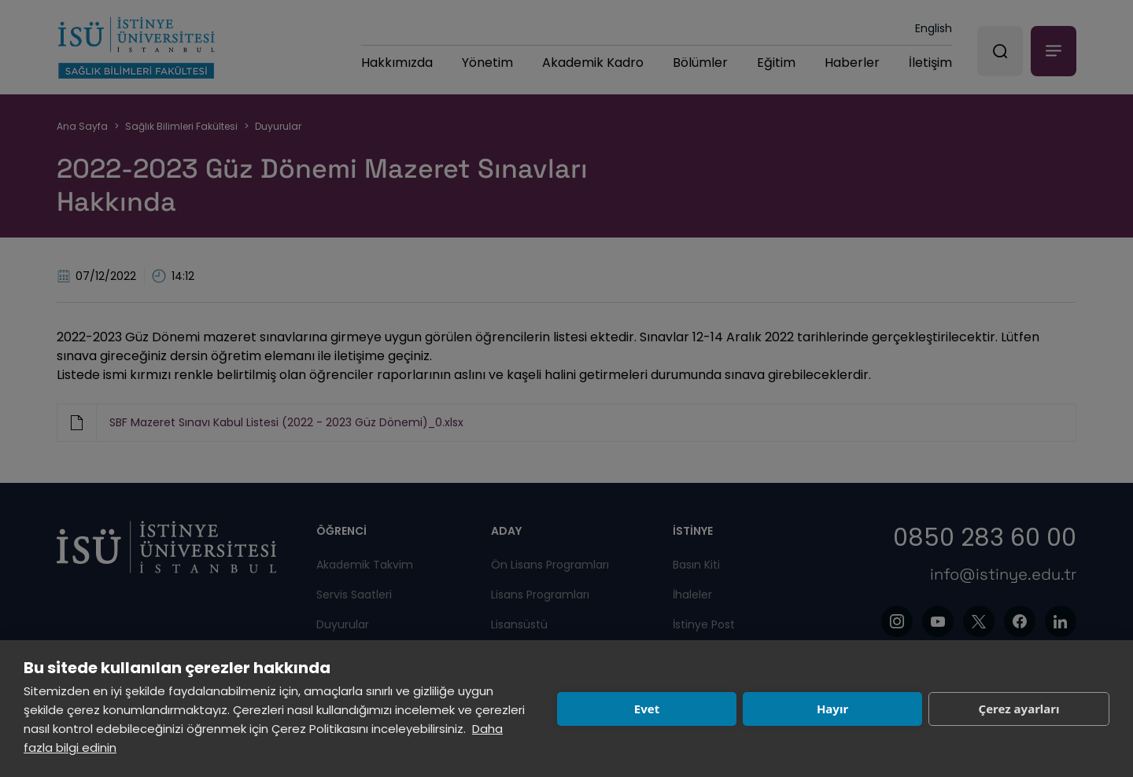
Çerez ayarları (1019, 708)
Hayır (832, 708)
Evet (646, 708)
